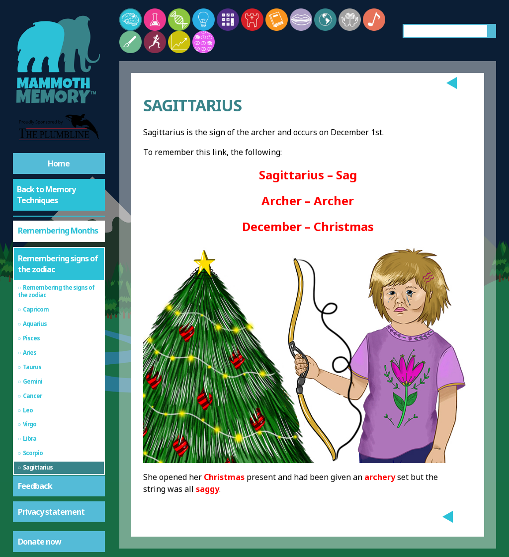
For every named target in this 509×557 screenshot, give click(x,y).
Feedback (35, 485)
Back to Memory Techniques (46, 195)
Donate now (39, 541)
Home (59, 163)
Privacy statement (51, 511)
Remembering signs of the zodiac (58, 264)
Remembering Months (58, 230)
